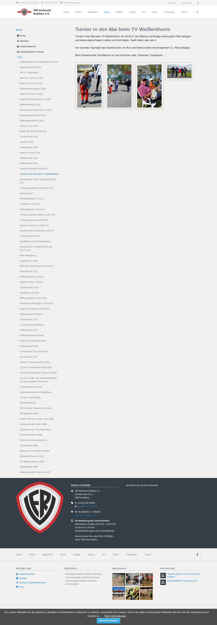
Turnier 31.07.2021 (29, 126)
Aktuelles (24, 41)
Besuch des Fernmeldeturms (33, 440)
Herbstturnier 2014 (29, 319)
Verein (32, 554)
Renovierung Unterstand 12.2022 (35, 110)
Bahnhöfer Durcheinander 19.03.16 (36, 266)
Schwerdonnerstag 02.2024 (33, 88)
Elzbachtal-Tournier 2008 (32, 456)
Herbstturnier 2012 (29, 330)
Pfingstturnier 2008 (29, 467)
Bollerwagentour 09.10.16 (32, 209)
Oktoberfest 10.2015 (29, 293)
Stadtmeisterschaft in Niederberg (35, 392)
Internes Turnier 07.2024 (31, 78)
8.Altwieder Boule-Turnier (32, 335)
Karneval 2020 (27, 142)
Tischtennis (131, 554)
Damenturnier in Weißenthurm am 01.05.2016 (36, 248)
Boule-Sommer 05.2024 (31, 83)
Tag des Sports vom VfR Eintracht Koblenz (183, 575)
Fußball (76, 554)
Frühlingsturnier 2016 (30, 236)
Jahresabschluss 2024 (30, 67)
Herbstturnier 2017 (29, 163)
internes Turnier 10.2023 (31, 94)
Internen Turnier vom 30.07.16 (34, 225)
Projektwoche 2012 (29, 346)
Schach (91, 554)
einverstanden (108, 620)
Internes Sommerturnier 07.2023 (35, 99)
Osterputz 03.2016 (28, 271)
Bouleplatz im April (28, 261)
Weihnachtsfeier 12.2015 (32, 277)
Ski (103, 554)
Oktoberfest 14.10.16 (30, 204)
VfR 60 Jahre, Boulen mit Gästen (35, 408)
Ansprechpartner (28, 46)
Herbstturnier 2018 (29, 158)
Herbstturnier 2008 (29, 445)
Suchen (197, 12)
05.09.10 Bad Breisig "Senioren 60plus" (38, 373)
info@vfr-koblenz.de (87, 506)
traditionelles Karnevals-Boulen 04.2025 (39, 62)
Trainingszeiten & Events (32, 52)
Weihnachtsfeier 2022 (30, 104)
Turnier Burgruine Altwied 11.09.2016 (37, 214)
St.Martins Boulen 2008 (31, 435)
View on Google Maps (85, 515)
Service (171, 3)
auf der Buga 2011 (28, 357)
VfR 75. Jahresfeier (29, 72)
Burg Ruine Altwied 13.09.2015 (34, 309)
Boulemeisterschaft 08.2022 (33, 115)
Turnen (147, 554)
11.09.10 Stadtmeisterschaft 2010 (36, 367)
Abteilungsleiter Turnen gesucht (182, 581)
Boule (19, 30)
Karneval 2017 (27, 193)
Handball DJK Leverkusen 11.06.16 (37, 230)
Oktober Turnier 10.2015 (31, 282)
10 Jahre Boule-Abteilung (32, 325)
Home (23, 35)
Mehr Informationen (115, 616)
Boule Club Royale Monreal (33, 341)
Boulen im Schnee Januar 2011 (35, 362)
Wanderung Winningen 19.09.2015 (36, 303)
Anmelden (185, 3)
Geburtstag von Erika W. (31, 314)
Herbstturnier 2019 (29, 147)
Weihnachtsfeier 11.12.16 (32, 198)
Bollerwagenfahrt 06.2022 (32, 120)
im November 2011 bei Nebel (34, 351)
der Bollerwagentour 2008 (32, 461)
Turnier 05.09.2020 (29, 136)
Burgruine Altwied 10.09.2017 (34, 168)
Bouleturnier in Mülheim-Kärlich (35, 451)
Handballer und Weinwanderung (35, 241)
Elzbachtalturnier (28, 403)
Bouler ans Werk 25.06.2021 (33, 131)
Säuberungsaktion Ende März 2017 (36, 188)
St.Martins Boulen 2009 (31, 387)
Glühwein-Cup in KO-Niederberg (35, 429)
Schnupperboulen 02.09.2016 (34, 220)
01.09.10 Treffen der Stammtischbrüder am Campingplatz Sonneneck (38, 380)
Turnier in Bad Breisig (30, 397)
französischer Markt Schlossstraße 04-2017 (38, 181)
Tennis (116, 554)
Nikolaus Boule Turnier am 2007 (35, 472)
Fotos (19, 57)
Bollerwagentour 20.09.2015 (33, 298)
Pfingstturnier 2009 (29, 413)
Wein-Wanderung (28, 255)
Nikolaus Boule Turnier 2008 (33, 424)
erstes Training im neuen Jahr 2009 (36, 419)
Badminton (48, 554)
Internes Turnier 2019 (30, 152)
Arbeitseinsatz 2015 (29, 287)
